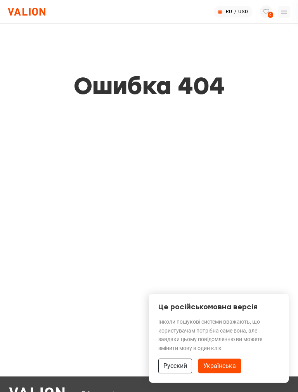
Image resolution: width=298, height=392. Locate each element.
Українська (219, 365)
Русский (175, 365)
